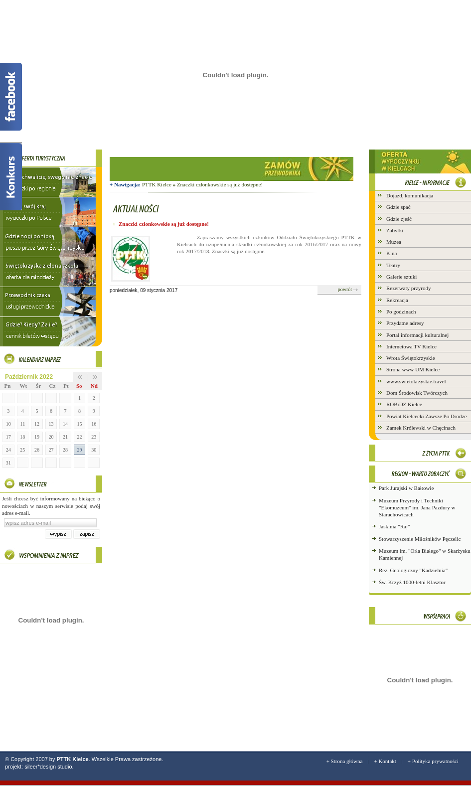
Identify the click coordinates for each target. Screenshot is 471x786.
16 (93, 424)
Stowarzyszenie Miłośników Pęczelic (420, 539)
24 (8, 450)
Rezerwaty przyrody (408, 288)
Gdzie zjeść (399, 219)
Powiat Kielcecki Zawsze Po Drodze (426, 416)
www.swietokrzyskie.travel (416, 381)
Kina (391, 253)
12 (36, 424)
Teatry (393, 265)
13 (50, 424)
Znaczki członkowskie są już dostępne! (220, 184)
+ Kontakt (385, 761)
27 (50, 450)
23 (93, 437)
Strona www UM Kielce (413, 369)
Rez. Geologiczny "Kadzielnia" (413, 570)
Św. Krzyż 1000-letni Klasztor (412, 582)
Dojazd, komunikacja (409, 195)
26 (36, 450)
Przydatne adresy (405, 323)
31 (8, 463)
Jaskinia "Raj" (394, 526)
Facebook (11, 97)
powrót (345, 289)
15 (79, 424)
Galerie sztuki (401, 277)
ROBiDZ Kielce (404, 404)
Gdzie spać (398, 207)
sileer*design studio (48, 767)
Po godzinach (401, 311)
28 (65, 450)
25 (22, 450)
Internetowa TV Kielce (411, 346)
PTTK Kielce (159, 184)
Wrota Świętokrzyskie (410, 358)
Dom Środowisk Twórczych (417, 393)
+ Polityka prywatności (433, 761)
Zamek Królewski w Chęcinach (421, 428)
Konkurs (11, 176)
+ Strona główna (344, 761)
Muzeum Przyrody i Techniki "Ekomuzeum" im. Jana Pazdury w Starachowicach (417, 507)
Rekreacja (397, 300)
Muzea (393, 242)
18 (22, 437)
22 (79, 437)
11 (22, 424)
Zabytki (394, 230)
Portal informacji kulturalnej (417, 335)
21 (65, 437)
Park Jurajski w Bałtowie (406, 488)
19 (36, 437)
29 (79, 450)
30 (93, 450)
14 (65, 424)
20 (50, 437)
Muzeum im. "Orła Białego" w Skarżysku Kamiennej (425, 554)
